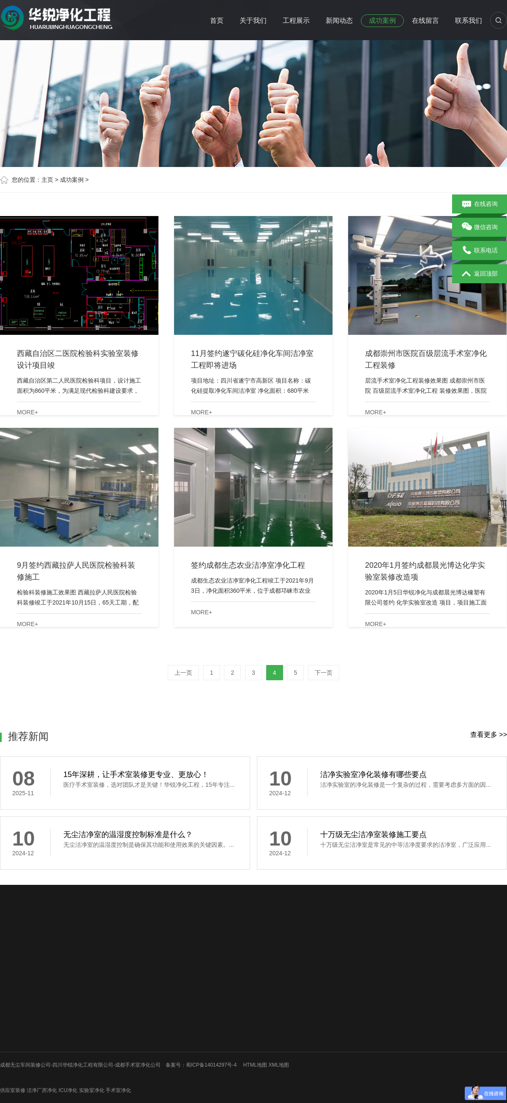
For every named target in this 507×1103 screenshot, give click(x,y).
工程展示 (296, 20)
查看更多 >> (488, 734)
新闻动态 (339, 20)
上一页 (183, 672)
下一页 (324, 672)
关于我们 (253, 20)
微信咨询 (480, 227)
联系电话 (480, 251)
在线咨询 (480, 204)
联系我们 (468, 20)
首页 (217, 20)
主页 (47, 179)
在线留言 (425, 20)
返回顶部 (480, 274)
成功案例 (382, 20)
